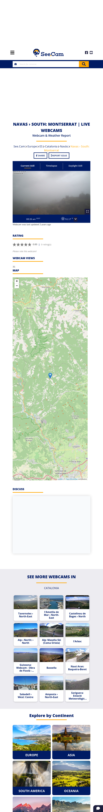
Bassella (51, 667)
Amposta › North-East (51, 696)
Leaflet (60, 479)
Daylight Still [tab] (75, 165)
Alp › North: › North (26, 641)
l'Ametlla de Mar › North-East (51, 615)
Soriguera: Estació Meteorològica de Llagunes (77, 695)
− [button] (17, 286)
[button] (75, 219)
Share (40, 155)
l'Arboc (77, 641)
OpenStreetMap (72, 479)
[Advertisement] (51, 23)
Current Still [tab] (28, 165)
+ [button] (17, 281)
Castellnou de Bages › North (77, 615)
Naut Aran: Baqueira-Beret (77, 668)
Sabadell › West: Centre (25, 696)
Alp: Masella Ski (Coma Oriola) (51, 641)
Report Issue (59, 155)
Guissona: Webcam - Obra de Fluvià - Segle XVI (25, 668)
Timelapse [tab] (51, 165)
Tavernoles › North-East (25, 615)
